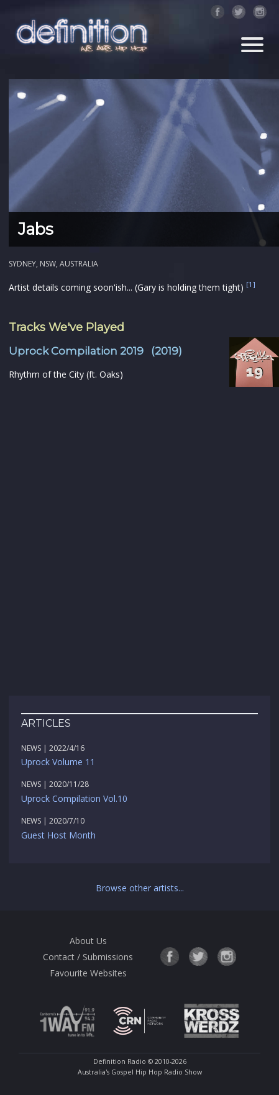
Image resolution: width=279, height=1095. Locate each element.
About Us (88, 941)
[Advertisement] (139, 538)
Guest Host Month (58, 835)
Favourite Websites (88, 973)
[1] (250, 284)
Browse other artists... (140, 888)
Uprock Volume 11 (58, 762)
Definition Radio (119, 1061)
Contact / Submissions (88, 957)
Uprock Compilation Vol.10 (74, 798)
